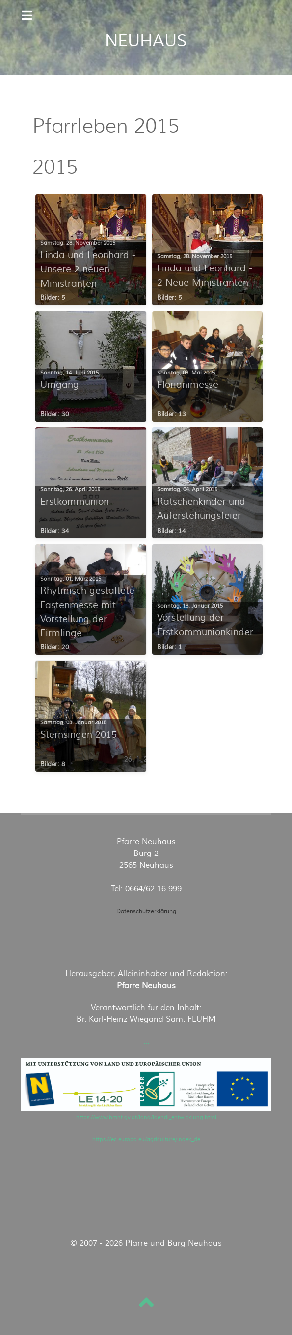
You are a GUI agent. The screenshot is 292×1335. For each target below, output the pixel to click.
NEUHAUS (146, 41)
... (146, 1041)
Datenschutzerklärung (146, 911)
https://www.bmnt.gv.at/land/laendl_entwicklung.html (146, 1117)
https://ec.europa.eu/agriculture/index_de (146, 1139)
